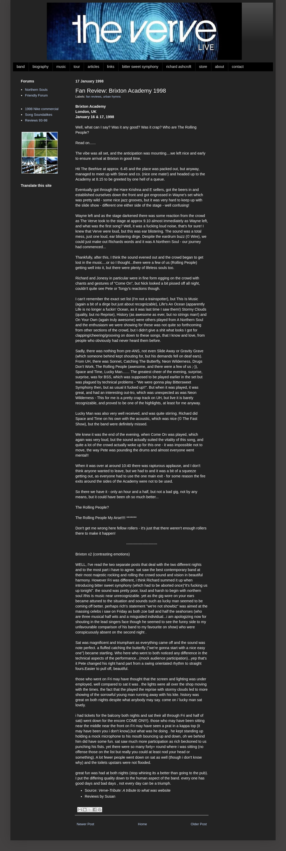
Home (142, 824)
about (219, 67)
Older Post (199, 824)
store (203, 67)
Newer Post (85, 824)
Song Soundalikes (38, 115)
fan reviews (93, 96)
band (21, 67)
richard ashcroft (178, 67)
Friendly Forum (36, 95)
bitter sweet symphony (140, 67)
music (61, 67)
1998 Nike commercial (41, 109)
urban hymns (112, 96)
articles (93, 67)
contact (238, 67)
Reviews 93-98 (36, 120)
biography (40, 67)
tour (77, 67)
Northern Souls (36, 90)
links (110, 67)
